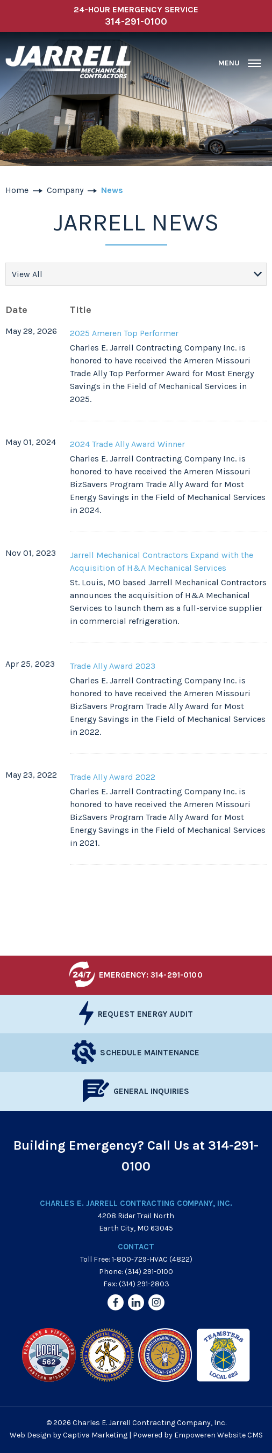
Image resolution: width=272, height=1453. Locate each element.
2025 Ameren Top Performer (124, 333)
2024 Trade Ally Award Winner (127, 444)
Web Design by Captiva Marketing (68, 1435)
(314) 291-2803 (144, 1283)
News (112, 190)
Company (65, 190)
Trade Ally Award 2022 (112, 777)
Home (16, 190)
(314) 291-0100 (149, 1271)
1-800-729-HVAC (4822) (152, 1259)
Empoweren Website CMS (218, 1435)
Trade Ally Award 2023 (112, 666)
